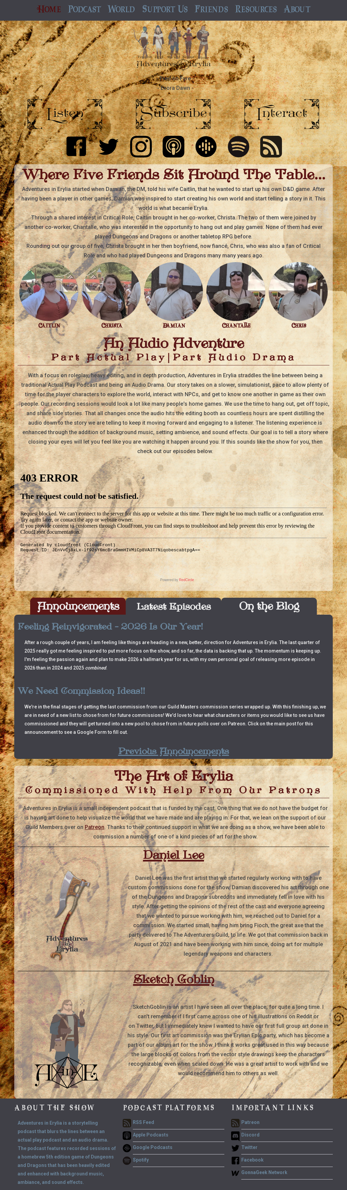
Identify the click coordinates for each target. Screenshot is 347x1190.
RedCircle (186, 580)
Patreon (94, 827)
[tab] (78, 606)
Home (49, 10)
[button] (84, 10)
